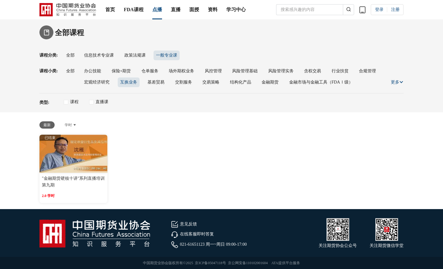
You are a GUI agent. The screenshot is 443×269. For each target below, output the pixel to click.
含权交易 (312, 71)
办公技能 (92, 71)
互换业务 (128, 82)
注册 (395, 9)
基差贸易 (155, 82)
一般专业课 (166, 55)
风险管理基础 (245, 71)
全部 (70, 55)
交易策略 (210, 82)
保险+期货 (121, 71)
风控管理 (213, 71)
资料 (213, 9)
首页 (110, 9)
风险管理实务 (281, 71)
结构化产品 (240, 82)
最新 (47, 125)
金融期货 (270, 82)
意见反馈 (184, 224)
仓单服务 (149, 71)
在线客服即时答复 (192, 234)
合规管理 (367, 71)
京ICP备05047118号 (210, 263)
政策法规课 (135, 55)
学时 (70, 125)
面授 (194, 9)
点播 (157, 9)
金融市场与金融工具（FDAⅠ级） (321, 82)
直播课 (102, 102)
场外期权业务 (181, 71)
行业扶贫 (340, 71)
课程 (74, 102)
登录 (379, 9)
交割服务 (183, 82)
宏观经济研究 (97, 82)
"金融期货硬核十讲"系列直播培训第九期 (73, 181)
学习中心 (236, 9)
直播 (176, 9)
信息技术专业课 (99, 55)
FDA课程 (134, 9)
